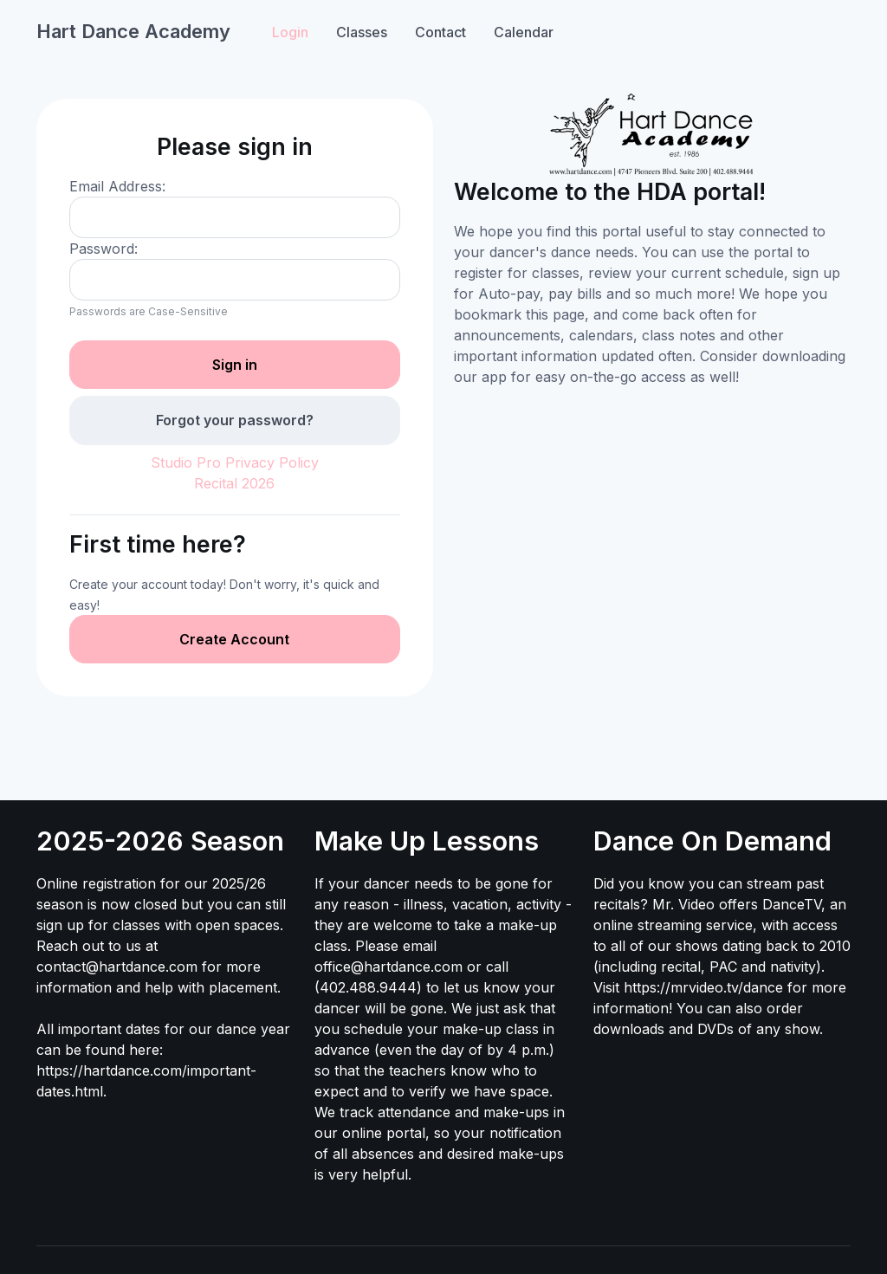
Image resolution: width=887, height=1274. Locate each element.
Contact (440, 32)
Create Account (234, 639)
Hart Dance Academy (133, 31)
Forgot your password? (235, 420)
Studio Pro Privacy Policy (235, 462)
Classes (361, 32)
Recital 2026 (234, 483)
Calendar (524, 32)
